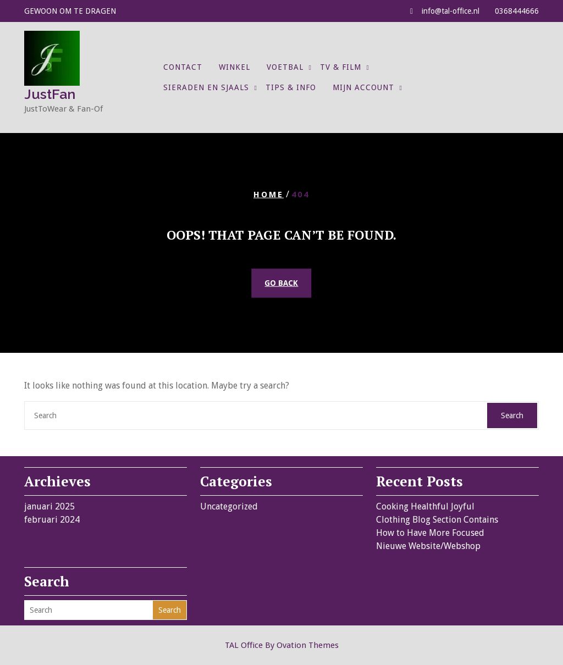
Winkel (234, 67)
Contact (182, 67)
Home (268, 194)
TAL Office (282, 645)
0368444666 (517, 11)
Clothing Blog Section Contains (437, 519)
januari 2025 (49, 506)
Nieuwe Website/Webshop (428, 546)
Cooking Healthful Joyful (425, 506)
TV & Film (340, 67)
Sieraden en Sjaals (206, 87)
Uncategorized (229, 506)
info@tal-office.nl (450, 11)
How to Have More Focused (430, 533)
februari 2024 (52, 519)
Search (512, 415)
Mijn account (363, 87)
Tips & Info (291, 87)
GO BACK (281, 283)
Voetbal (285, 67)
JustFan (49, 94)
